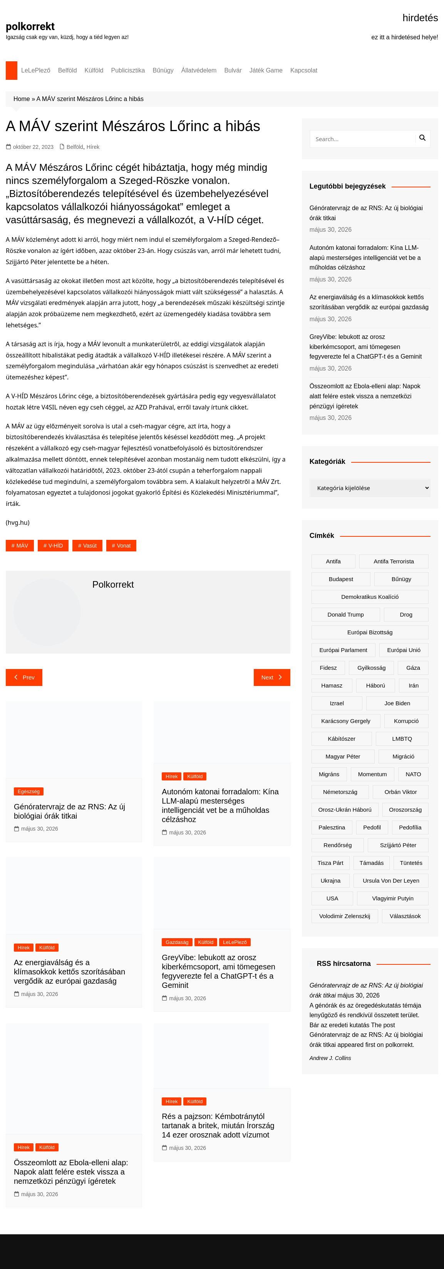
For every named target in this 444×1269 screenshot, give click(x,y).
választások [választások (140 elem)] (405, 916)
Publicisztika (128, 70)
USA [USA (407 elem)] (332, 898)
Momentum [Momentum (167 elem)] (372, 774)
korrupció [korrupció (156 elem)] (406, 721)
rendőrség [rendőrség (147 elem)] (337, 845)
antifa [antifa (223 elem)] (333, 561)
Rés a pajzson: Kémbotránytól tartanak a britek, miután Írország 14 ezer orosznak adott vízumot (218, 1125)
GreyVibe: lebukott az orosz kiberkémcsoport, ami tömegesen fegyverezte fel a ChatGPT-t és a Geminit (366, 347)
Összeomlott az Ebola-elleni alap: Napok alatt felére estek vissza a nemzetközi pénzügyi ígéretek (71, 1171)
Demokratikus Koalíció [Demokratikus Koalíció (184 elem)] (370, 596)
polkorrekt (31, 26)
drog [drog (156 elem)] (406, 614)
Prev (24, 677)
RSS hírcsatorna (344, 963)
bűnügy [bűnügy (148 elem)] (401, 579)
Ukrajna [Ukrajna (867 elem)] (331, 880)
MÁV (22, 546)
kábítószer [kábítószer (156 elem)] (341, 738)
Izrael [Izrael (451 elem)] (337, 703)
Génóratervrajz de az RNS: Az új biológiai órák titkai (366, 213)
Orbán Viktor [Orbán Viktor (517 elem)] (401, 792)
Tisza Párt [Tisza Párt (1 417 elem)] (330, 862)
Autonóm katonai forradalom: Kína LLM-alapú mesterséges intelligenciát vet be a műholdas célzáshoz (365, 257)
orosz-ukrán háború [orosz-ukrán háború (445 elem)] (344, 809)
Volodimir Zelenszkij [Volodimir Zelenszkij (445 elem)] (344, 916)
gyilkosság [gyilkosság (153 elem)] (371, 667)
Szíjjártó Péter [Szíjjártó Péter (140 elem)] (398, 845)
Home (21, 99)
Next (272, 677)
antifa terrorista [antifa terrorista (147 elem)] (394, 561)
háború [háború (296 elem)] (375, 685)
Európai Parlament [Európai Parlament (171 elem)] (343, 650)
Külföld (94, 70)
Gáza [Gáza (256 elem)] (413, 667)
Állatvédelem (199, 70)
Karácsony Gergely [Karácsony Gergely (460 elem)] (345, 721)
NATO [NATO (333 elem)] (413, 774)
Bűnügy (163, 70)
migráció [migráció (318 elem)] (403, 756)
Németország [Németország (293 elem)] (340, 792)
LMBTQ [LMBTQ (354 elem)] (402, 738)
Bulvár (232, 70)
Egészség (29, 791)
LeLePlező (35, 70)
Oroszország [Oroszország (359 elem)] (405, 809)
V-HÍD (56, 546)
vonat (124, 546)
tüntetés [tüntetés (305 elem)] (411, 862)
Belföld (67, 70)
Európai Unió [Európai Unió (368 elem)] (404, 650)
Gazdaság (177, 942)
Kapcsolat (303, 70)
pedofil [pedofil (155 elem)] (372, 827)
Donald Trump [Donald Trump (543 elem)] (346, 614)
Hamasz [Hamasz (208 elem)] (331, 685)
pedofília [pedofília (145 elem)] (410, 827)
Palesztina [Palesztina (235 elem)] (331, 827)
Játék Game (266, 70)
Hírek (93, 147)
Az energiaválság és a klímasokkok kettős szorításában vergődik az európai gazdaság (69, 971)
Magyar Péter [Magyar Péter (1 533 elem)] (343, 756)
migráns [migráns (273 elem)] (329, 774)
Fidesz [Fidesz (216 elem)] (328, 667)
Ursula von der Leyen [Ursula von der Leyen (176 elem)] (391, 880)
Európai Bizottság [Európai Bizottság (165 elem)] (370, 632)
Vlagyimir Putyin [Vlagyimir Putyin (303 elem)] (393, 898)
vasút (90, 546)
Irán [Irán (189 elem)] (414, 685)
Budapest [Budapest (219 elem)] (341, 579)
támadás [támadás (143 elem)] (372, 862)
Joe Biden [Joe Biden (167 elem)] (397, 703)
